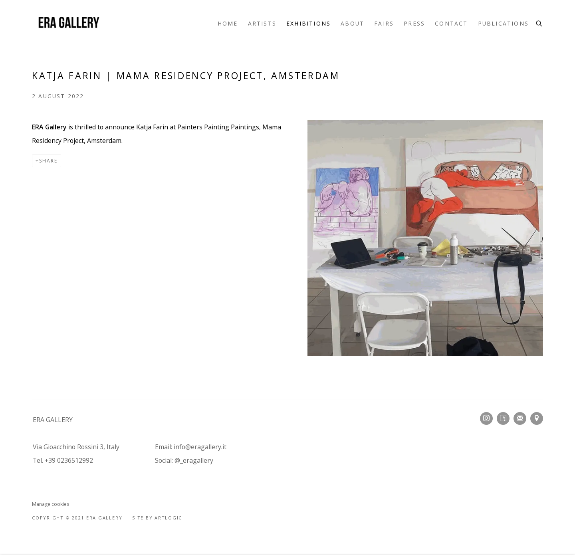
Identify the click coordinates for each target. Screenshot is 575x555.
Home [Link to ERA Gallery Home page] (228, 23)
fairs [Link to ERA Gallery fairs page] (384, 23)
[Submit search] (539, 22)
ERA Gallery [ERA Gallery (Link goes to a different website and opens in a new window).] (68, 23)
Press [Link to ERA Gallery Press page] (414, 23)
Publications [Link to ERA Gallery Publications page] (503, 23)
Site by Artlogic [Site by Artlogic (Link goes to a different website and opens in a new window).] (157, 518)
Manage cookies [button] (50, 504)
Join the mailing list (520, 418)
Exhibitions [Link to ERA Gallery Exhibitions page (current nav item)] (308, 23)
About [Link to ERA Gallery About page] (352, 23)
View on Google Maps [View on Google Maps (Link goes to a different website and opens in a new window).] (536, 418)
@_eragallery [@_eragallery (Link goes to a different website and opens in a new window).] (193, 460)
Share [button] (48, 160)
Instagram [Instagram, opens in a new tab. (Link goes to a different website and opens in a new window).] (486, 418)
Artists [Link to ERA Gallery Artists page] (262, 23)
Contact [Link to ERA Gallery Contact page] (451, 23)
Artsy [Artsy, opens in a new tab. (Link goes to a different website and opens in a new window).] (503, 418)
